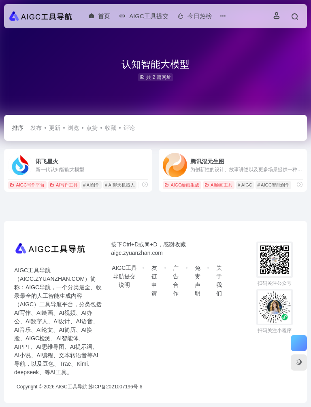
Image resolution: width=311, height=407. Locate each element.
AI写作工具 (64, 184)
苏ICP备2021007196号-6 (115, 387)
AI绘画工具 (218, 184)
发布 (36, 128)
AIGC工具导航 (71, 387)
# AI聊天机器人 (120, 184)
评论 (129, 128)
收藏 (110, 128)
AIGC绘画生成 (181, 184)
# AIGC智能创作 (274, 184)
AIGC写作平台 (27, 184)
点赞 (92, 128)
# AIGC (245, 184)
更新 (54, 128)
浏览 (73, 128)
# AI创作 (91, 184)
